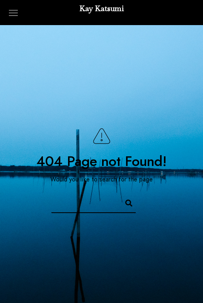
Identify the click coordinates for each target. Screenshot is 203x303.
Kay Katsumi (101, 8)
